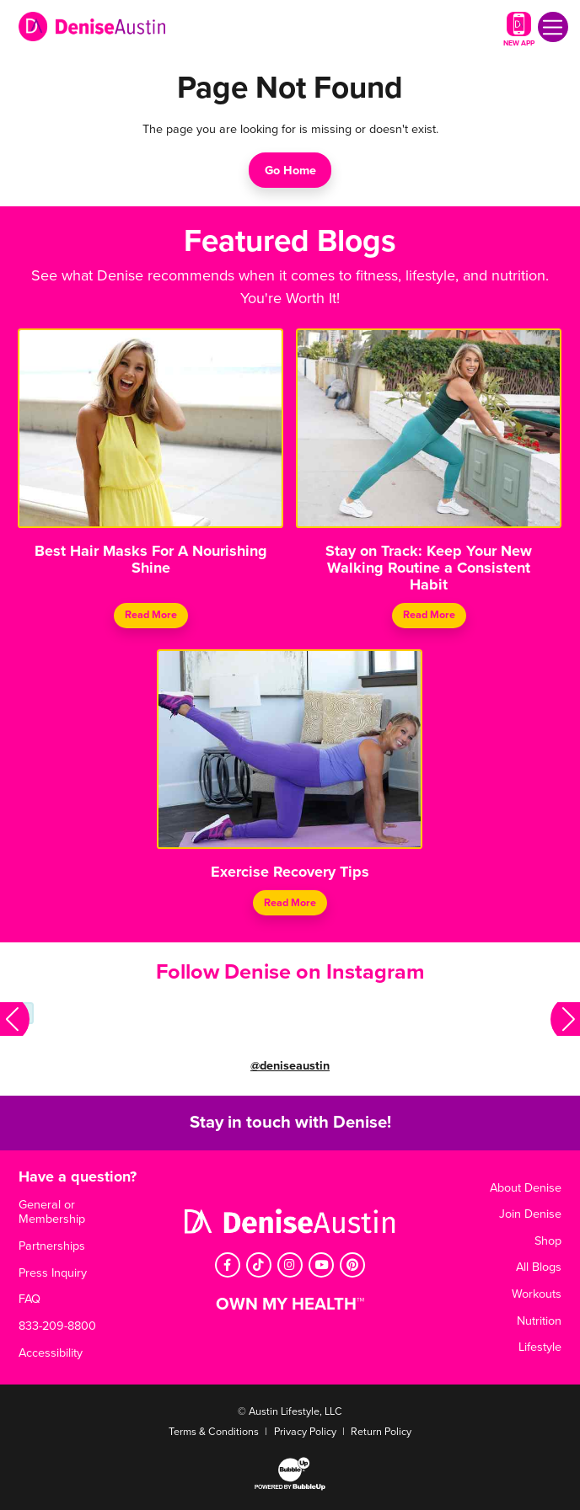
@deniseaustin (290, 1066)
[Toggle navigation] (553, 27)
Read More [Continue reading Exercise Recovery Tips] (290, 902)
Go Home (290, 170)
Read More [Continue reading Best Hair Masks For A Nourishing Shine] (151, 615)
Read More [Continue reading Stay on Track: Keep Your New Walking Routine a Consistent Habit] (429, 615)
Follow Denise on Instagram (290, 971)
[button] (15, 1019)
